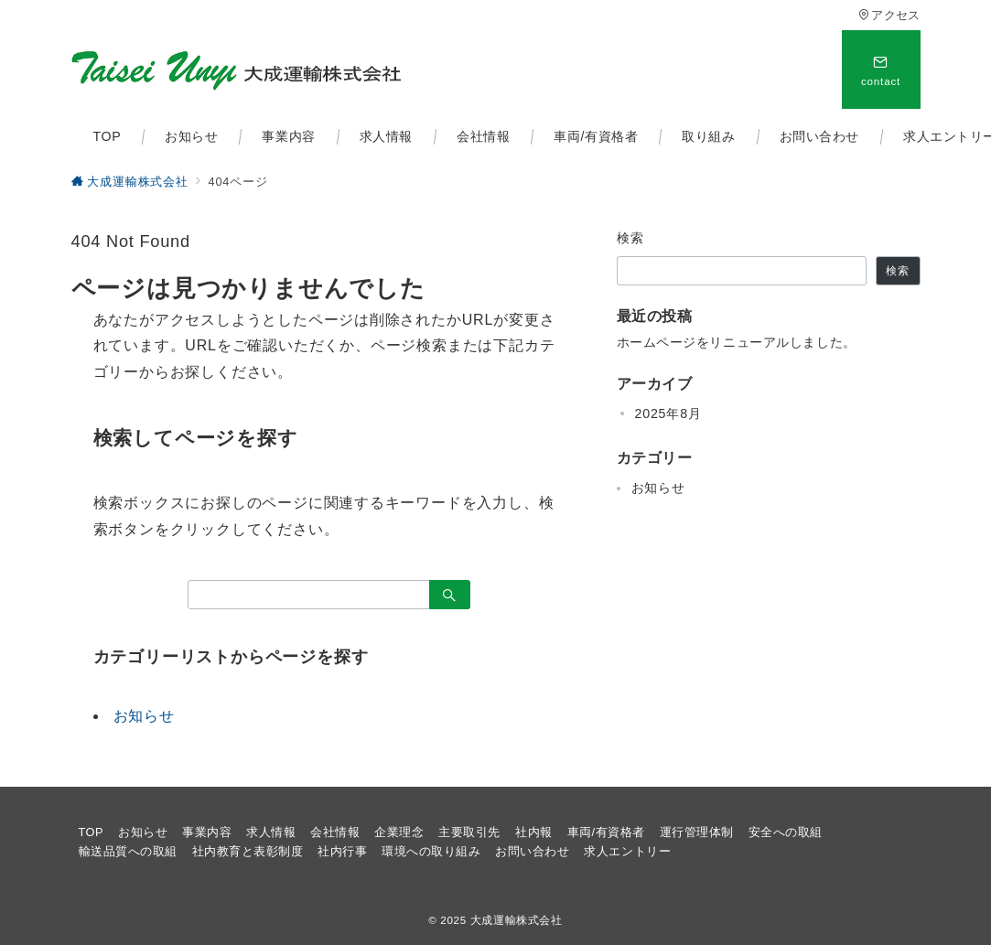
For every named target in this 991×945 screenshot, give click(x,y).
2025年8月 (668, 413)
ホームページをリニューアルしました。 (736, 342)
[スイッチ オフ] (881, 69)
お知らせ (144, 716)
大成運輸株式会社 (516, 920)
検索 (631, 238)
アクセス (889, 15)
